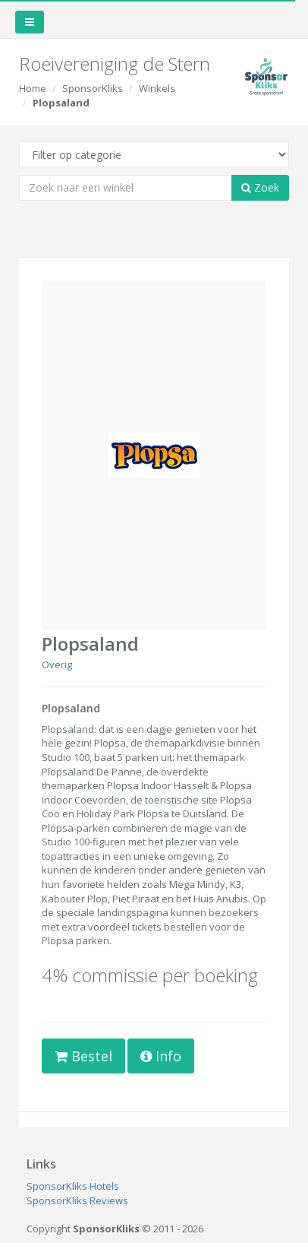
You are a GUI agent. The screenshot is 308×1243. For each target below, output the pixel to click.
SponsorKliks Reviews (77, 1200)
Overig (57, 664)
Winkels (157, 88)
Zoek (260, 187)
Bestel (83, 1056)
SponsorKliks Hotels (73, 1186)
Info (160, 1056)
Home (32, 88)
